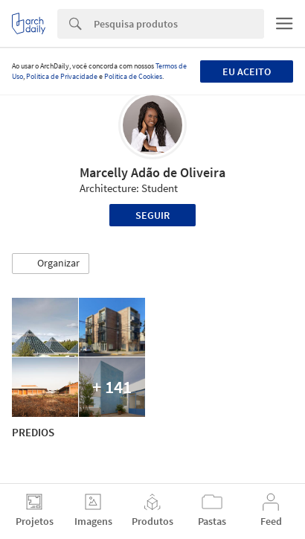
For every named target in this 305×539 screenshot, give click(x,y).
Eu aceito (246, 71)
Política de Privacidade (61, 76)
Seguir (152, 215)
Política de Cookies (133, 76)
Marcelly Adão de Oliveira (152, 172)
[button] (50, 263)
